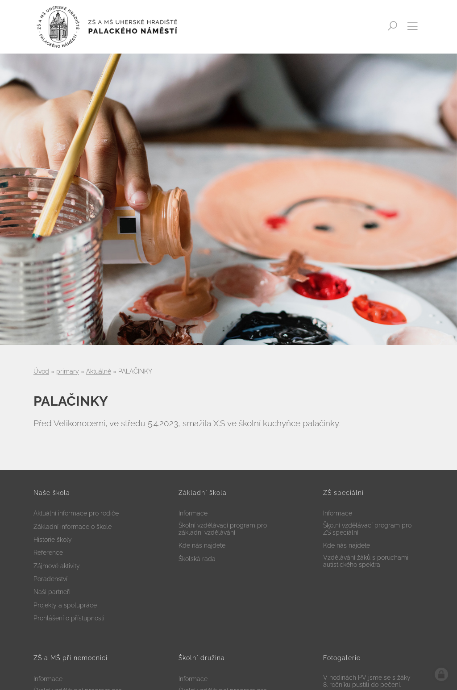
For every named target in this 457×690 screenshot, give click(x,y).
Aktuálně (98, 371)
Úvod (41, 371)
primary (67, 371)
